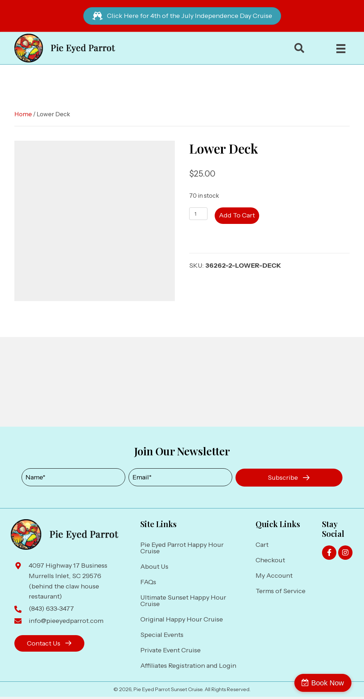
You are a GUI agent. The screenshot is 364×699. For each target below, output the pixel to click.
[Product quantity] (198, 213)
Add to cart (237, 215)
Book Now (333, 683)
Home (23, 114)
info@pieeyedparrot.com (66, 621)
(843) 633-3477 (51, 609)
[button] (288, 478)
